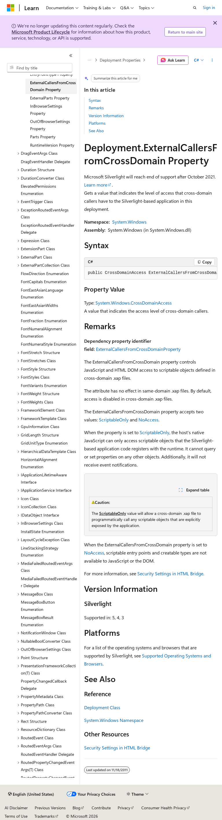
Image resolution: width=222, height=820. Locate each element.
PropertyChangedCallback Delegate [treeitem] (44, 684)
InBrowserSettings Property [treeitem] (46, 109)
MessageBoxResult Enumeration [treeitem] (37, 621)
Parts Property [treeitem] (43, 136)
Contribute (101, 807)
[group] (150, 273)
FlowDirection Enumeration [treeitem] (45, 273)
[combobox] (39, 67)
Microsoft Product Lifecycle (41, 32)
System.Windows (129, 222)
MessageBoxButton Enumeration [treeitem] (38, 605)
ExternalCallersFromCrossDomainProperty (138, 349)
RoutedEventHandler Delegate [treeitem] (47, 754)
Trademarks (44, 816)
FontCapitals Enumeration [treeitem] (43, 281)
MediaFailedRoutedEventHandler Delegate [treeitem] (49, 582)
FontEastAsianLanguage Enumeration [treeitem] (42, 293)
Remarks (96, 107)
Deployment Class (102, 707)
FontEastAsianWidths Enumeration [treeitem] (39, 309)
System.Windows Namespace (113, 720)
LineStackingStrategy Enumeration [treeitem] (39, 551)
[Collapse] (71, 55)
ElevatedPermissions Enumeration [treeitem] (38, 189)
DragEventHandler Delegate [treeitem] (45, 161)
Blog (76, 807)
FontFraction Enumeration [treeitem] (44, 320)
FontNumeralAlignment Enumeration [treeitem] (41, 332)
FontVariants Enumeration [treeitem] (44, 385)
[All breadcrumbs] (89, 60)
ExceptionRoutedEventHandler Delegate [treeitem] (47, 228)
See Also (96, 130)
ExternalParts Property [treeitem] (49, 98)
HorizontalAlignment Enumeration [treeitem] (39, 463)
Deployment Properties (120, 60)
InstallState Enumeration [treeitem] (42, 531)
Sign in (209, 7)
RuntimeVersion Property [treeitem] (52, 145)
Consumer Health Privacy (163, 807)
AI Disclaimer (16, 807)
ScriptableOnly (114, 420)
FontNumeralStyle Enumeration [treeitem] (48, 344)
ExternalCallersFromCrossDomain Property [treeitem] (53, 86)
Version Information (106, 115)
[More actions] (212, 60)
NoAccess (148, 420)
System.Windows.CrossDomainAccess (133, 303)
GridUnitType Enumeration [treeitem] (44, 443)
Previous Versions (50, 807)
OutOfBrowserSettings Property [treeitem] (50, 125)
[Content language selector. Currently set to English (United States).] (31, 794)
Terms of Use (16, 816)
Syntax (95, 100)
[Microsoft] (10, 8)
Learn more (95, 185)
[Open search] (195, 8)
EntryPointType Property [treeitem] (51, 74)
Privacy (124, 807)
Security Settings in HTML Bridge (170, 573)
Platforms (97, 123)
